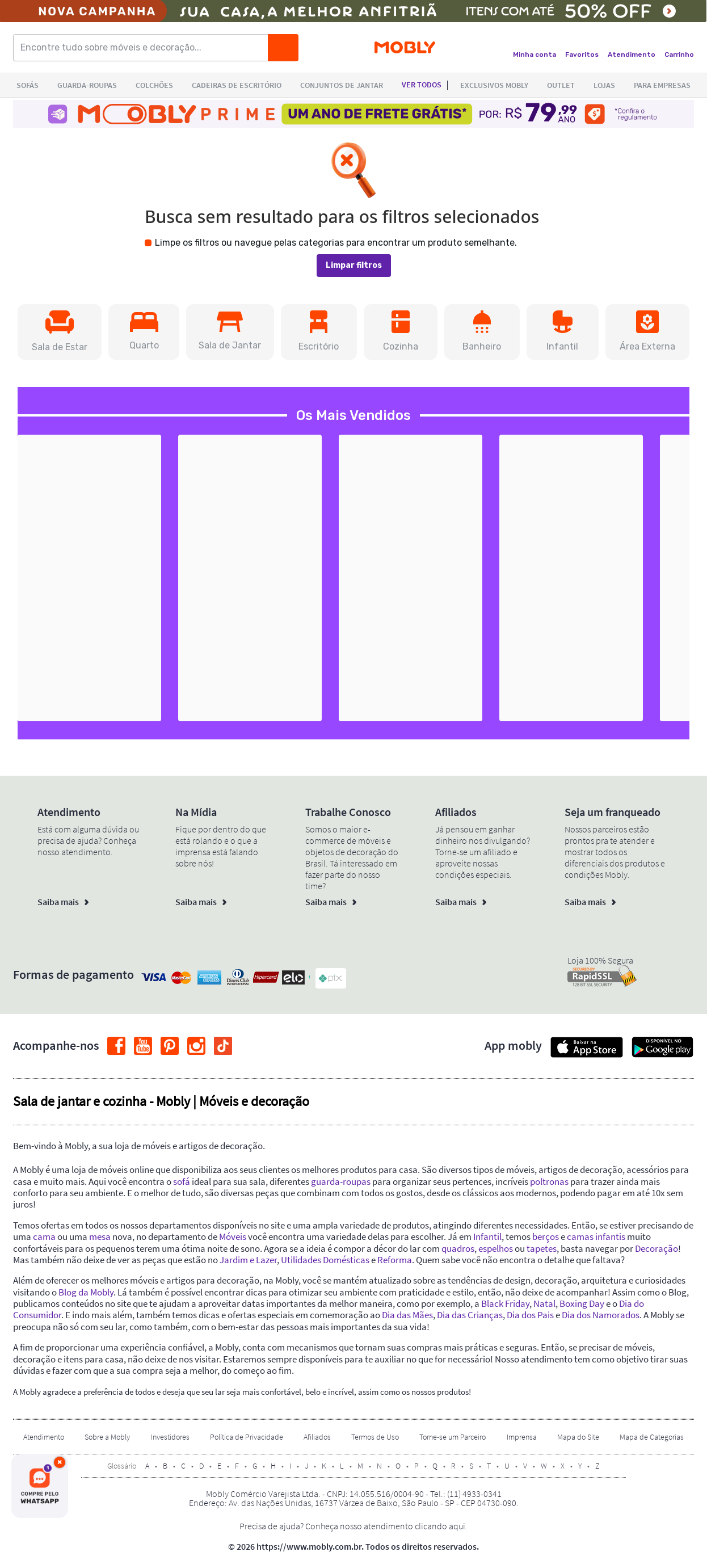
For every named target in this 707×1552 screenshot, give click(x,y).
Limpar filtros (354, 265)
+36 (290, 700)
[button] (60, 332)
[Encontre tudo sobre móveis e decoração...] (144, 47)
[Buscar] (283, 47)
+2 (611, 700)
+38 (450, 700)
